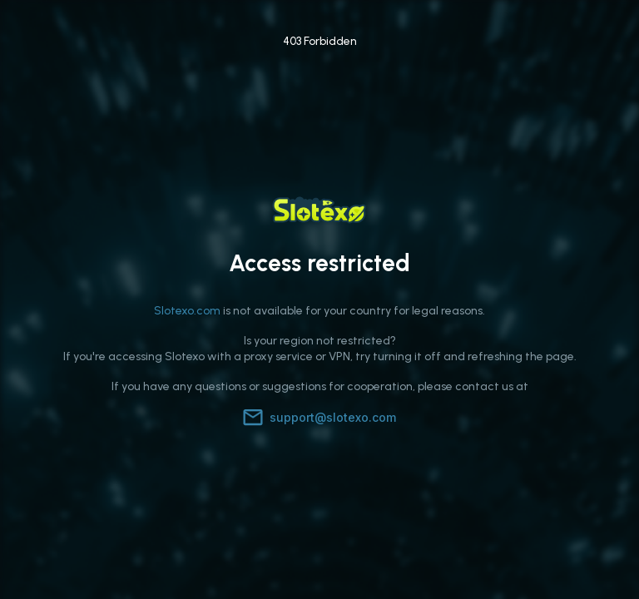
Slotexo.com (187, 311)
